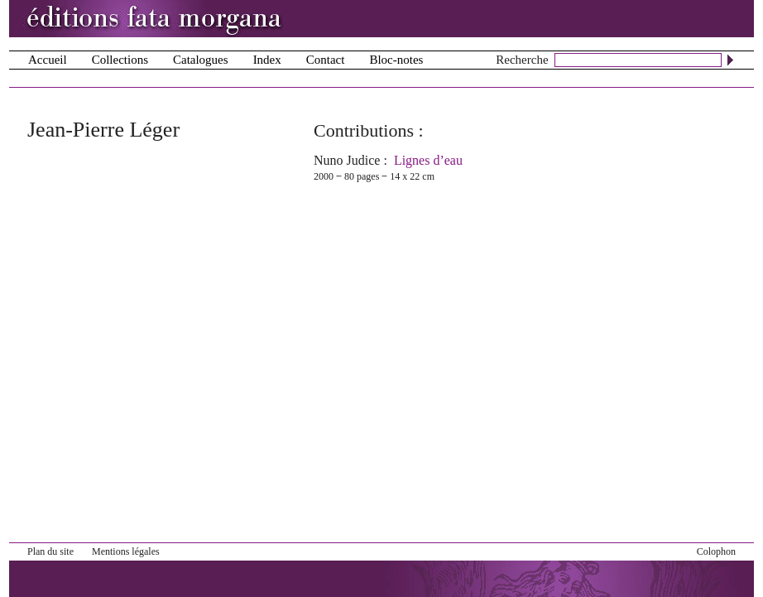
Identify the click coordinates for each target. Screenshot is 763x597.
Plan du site (50, 551)
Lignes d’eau (428, 160)
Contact (325, 59)
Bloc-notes (396, 59)
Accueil (47, 59)
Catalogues (200, 59)
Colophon (716, 551)
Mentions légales (126, 551)
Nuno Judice (347, 160)
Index (267, 59)
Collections (120, 59)
